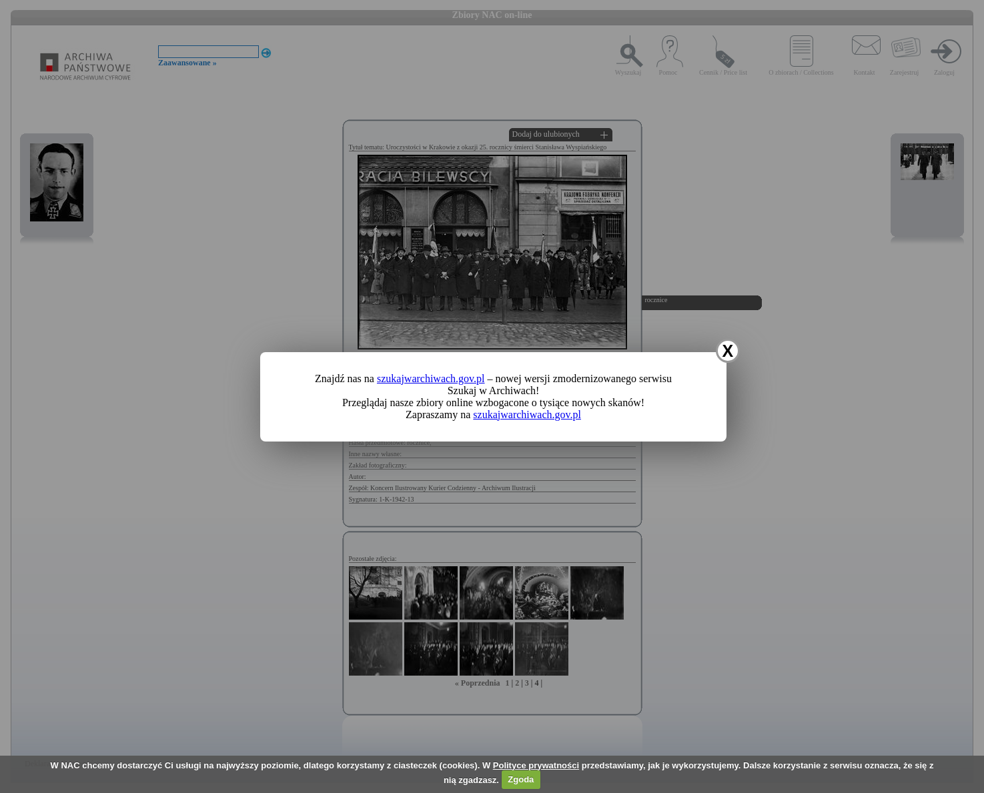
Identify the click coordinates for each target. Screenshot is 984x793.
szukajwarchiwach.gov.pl (431, 378)
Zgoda (521, 779)
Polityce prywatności (536, 765)
